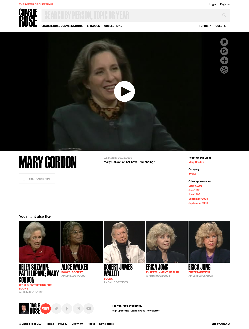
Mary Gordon (196, 162)
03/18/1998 (40, 278)
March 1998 (195, 186)
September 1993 (198, 199)
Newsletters (106, 324)
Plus (224, 60)
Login (212, 4)
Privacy (62, 324)
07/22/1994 (162, 270)
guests (220, 26)
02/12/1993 (124, 273)
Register (225, 4)
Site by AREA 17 (221, 324)
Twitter (56, 308)
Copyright (77, 324)
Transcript (224, 42)
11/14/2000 (75, 270)
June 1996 (194, 190)
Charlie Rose (28, 17)
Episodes (93, 26)
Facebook (67, 308)
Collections (113, 26)
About (91, 324)
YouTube (88, 308)
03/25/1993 (200, 270)
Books (192, 173)
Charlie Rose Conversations (62, 26)
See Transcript (39, 178)
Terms (50, 324)
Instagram (78, 308)
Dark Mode (224, 70)
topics (204, 26)
